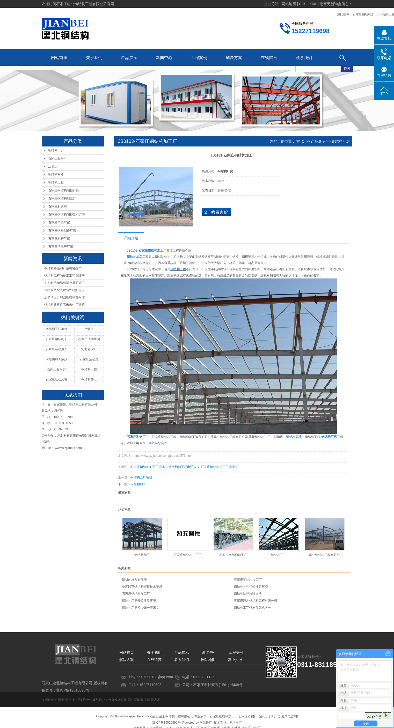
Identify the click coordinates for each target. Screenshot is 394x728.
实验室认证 (152, 700)
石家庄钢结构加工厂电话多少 (179, 467)
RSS (303, 4)
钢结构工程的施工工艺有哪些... (65, 275)
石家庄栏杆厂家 (59, 238)
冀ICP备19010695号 (166, 722)
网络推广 (235, 722)
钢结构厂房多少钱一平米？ (140, 607)
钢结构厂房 (56, 150)
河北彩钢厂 (89, 349)
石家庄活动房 (89, 359)
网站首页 (59, 57)
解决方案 (234, 57)
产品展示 (129, 57)
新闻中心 (164, 57)
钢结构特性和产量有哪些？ (63, 268)
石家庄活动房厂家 (60, 246)
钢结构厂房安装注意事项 (139, 600)
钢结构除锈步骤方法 (248, 593)
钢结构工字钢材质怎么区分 (252, 607)
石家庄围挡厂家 (59, 222)
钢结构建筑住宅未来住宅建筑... (65, 304)
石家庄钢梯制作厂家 (62, 230)
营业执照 (235, 660)
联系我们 (304, 57)
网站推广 (206, 722)
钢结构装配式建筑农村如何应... (65, 290)
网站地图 (208, 660)
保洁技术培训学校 (77, 700)
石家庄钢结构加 (56, 339)
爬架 (61, 700)
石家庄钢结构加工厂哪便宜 (219, 467)
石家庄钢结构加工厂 (367, 14)
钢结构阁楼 (56, 174)
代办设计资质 (117, 700)
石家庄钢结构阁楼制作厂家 (66, 214)
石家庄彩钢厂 (57, 158)
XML (313, 4)
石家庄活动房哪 (56, 379)
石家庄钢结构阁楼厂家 (63, 190)
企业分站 (271, 4)
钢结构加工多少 (56, 359)
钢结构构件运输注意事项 (251, 587)
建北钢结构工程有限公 (324, 555)
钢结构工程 (56, 182)
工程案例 (199, 57)
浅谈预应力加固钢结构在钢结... (65, 297)
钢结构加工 (89, 379)
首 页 (300, 141)
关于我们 (94, 57)
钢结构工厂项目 (56, 329)
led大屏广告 (99, 700)
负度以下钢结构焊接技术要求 (142, 587)
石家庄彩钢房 (57, 206)
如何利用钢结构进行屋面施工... (65, 283)
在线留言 (269, 57)
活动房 (52, 166)
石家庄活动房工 (56, 349)
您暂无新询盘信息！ (336, 4)
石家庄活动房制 (89, 339)
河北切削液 (135, 700)
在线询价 (216, 212)
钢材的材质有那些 (134, 580)
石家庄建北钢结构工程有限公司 (255, 600)
